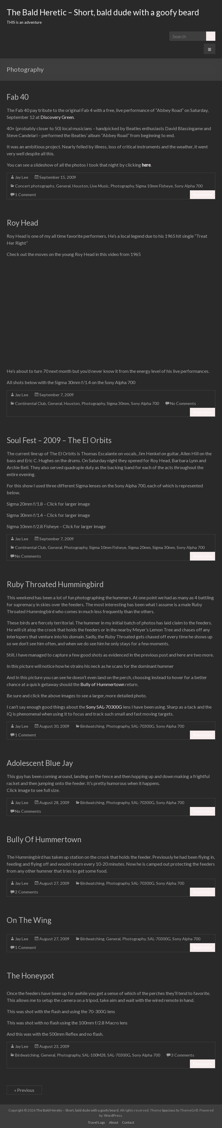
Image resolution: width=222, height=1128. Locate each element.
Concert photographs (34, 185)
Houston (80, 185)
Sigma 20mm (139, 547)
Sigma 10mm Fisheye (154, 185)
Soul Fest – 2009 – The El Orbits (59, 440)
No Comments (183, 403)
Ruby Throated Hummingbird (55, 584)
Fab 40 (18, 97)
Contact (128, 1122)
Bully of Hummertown (102, 684)
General (63, 185)
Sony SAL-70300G (104, 706)
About (113, 1122)
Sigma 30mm (118, 403)
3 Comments (182, 1055)
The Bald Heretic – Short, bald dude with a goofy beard (103, 12)
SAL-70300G (142, 726)
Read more (202, 194)
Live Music (99, 185)
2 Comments (26, 891)
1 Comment (25, 194)
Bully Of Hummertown (44, 839)
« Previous (24, 1090)
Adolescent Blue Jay (40, 763)
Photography (122, 185)
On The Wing (29, 920)
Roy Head (22, 222)
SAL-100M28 (94, 1055)
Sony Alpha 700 (189, 185)
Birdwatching (92, 726)
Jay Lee (21, 177)
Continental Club (30, 403)
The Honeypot (30, 975)
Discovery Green (57, 117)
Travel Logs (96, 1122)
